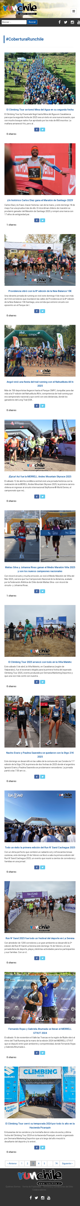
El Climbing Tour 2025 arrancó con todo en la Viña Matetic (40, 662)
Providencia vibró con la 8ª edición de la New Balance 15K (40, 291)
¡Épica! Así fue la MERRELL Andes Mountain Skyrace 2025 (40, 476)
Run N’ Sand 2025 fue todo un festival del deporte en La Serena (40, 938)
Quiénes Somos (13, 1186)
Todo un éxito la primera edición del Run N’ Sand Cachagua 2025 (40, 847)
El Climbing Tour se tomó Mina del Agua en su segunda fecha (40, 109)
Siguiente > (67, 1163)
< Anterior (12, 1163)
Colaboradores (39, 1190)
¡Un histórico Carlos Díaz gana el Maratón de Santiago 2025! (40, 200)
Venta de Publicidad (31, 1186)
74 (56, 1163)
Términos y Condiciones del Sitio (58, 1186)
